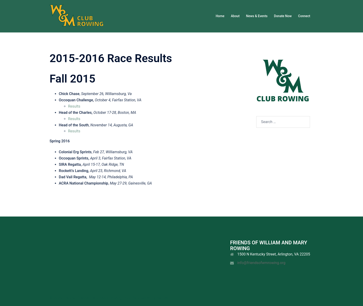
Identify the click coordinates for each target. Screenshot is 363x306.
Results (74, 106)
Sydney (163, 298)
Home (220, 16)
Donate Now (283, 16)
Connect (304, 16)
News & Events (257, 16)
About (235, 16)
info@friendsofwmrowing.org (261, 263)
